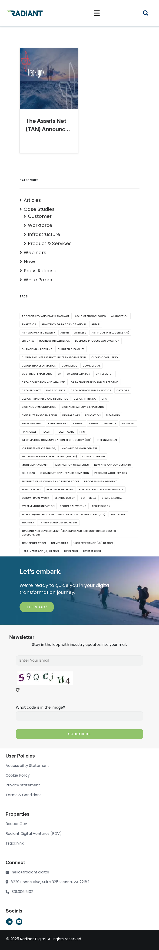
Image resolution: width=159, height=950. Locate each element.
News (30, 261)
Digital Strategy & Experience (83, 407)
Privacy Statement (23, 785)
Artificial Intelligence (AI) (110, 332)
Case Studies (39, 209)
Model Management (36, 465)
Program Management (100, 481)
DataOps (122, 390)
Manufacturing (93, 456)
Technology (101, 506)
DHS (104, 399)
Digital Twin (71, 415)
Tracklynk (118, 514)
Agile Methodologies (90, 316)
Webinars (35, 252)
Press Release (40, 270)
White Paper (38, 279)
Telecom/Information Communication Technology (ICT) (63, 514)
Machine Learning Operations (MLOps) (49, 456)
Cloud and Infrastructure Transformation (54, 357)
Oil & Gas (28, 473)
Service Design (65, 498)
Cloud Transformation (39, 365)
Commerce (69, 365)
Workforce (40, 225)
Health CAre (65, 432)
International (107, 440)
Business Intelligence (54, 341)
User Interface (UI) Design (40, 551)
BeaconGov (16, 823)
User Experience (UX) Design (93, 543)
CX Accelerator (78, 374)
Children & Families (71, 349)
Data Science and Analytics (91, 390)
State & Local (112, 498)
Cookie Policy (18, 775)
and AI (95, 324)
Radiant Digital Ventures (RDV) (34, 833)
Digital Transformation (39, 415)
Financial (128, 423)
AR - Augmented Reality (38, 332)
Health (46, 432)
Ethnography (58, 423)
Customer (40, 216)
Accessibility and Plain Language (46, 316)
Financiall (29, 432)
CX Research (104, 374)
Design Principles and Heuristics (45, 399)
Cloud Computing (104, 357)
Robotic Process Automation (101, 489)
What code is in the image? (40, 707)
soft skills (88, 498)
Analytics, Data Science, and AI (63, 324)
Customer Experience (37, 374)
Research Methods (60, 489)
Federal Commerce (102, 423)
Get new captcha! (18, 690)
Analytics (29, 324)
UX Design (71, 551)
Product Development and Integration (50, 481)
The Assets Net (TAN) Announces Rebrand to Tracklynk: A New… (49, 126)
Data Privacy (31, 390)
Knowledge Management (79, 448)
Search (148, 13)
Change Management (37, 349)
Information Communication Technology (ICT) (57, 440)
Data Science (55, 390)
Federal (78, 423)
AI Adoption (120, 316)
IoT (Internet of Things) (39, 448)
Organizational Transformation (64, 473)
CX (59, 374)
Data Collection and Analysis (44, 382)
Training (28, 522)
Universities (59, 543)
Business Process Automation (97, 341)
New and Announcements (112, 465)
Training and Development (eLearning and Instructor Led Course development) (69, 533)
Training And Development (58, 522)
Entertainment (32, 423)
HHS (82, 432)
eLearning (113, 415)
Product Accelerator (110, 473)
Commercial (91, 365)
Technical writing (73, 506)
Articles (32, 200)
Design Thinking (85, 399)
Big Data (28, 341)
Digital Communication (39, 407)
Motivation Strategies (72, 465)
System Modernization (38, 506)
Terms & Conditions (23, 795)
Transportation (34, 543)
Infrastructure (44, 234)
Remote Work (31, 489)
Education (93, 415)
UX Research (92, 551)
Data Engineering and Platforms (94, 382)
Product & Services (50, 243)
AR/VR (64, 332)
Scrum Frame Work (35, 498)
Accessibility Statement (27, 765)
